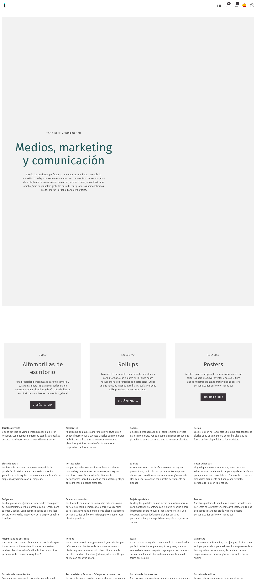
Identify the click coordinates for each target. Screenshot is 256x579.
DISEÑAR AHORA (13, 70)
